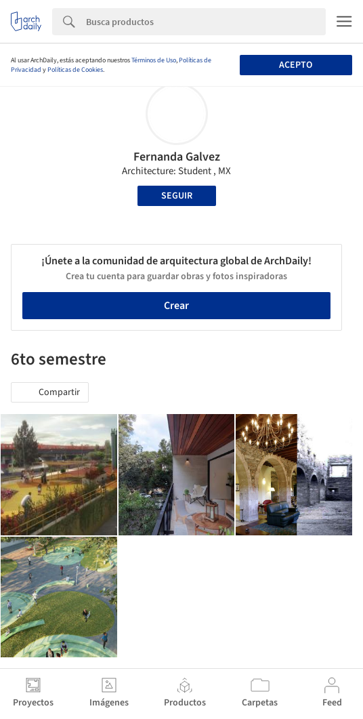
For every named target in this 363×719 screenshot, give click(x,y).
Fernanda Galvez (176, 156)
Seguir (176, 196)
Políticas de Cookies (75, 70)
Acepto (295, 65)
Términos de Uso (153, 60)
